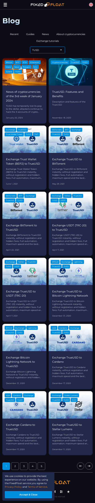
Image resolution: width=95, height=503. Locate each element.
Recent (14, 34)
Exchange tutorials (47, 40)
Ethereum (34, 62)
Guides (30, 34)
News (45, 34)
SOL (35, 67)
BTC (17, 62)
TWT (36, 134)
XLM (74, 400)
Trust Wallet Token (14, 134)
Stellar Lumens (71, 395)
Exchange (10, 130)
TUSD (17, 71)
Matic (8, 67)
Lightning (78, 262)
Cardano (63, 328)
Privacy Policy (13, 486)
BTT (66, 130)
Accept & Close (28, 494)
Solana (9, 71)
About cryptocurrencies (70, 34)
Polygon (26, 67)
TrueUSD (75, 62)
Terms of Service (37, 486)
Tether (67, 196)
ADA (54, 328)
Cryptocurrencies (60, 62)
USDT (63, 200)
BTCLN (55, 262)
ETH (25, 62)
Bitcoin (9, 62)
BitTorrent (57, 130)
